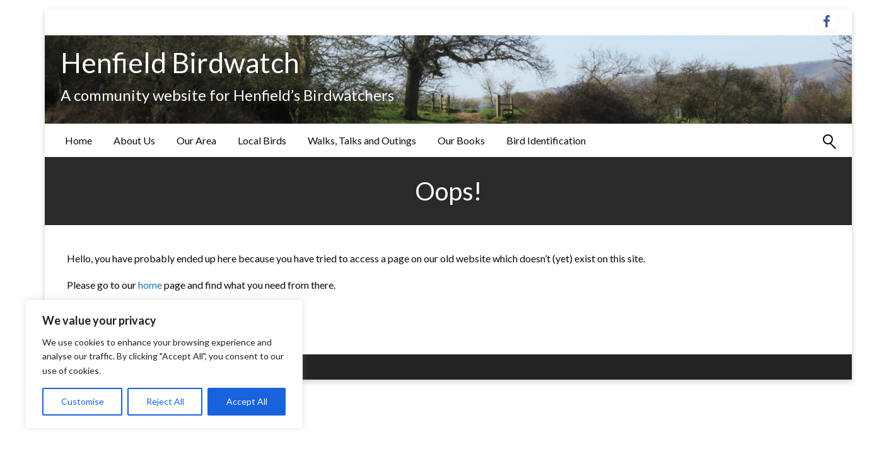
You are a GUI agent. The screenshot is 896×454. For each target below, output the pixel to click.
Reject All (165, 401)
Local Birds (262, 140)
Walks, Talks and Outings (362, 140)
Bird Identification (546, 140)
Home (78, 140)
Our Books (461, 140)
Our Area (196, 140)
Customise (82, 401)
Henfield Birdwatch (180, 62)
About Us (134, 140)
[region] (164, 364)
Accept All (246, 401)
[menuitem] (78, 140)
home (151, 285)
